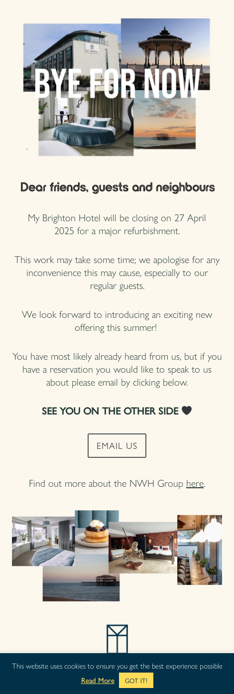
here (195, 482)
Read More (98, 680)
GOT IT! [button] (136, 680)
